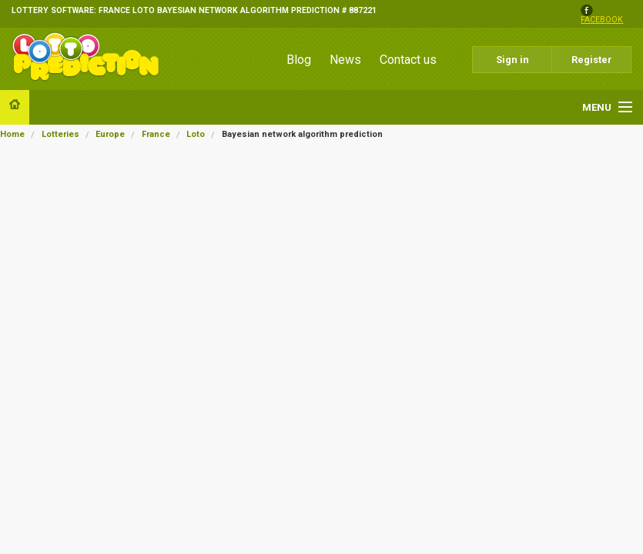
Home (12, 134)
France (156, 134)
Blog (298, 59)
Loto (195, 134)
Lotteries (60, 134)
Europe (110, 134)
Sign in (512, 59)
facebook (602, 20)
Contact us (408, 59)
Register (591, 59)
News (345, 59)
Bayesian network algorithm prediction (302, 134)
